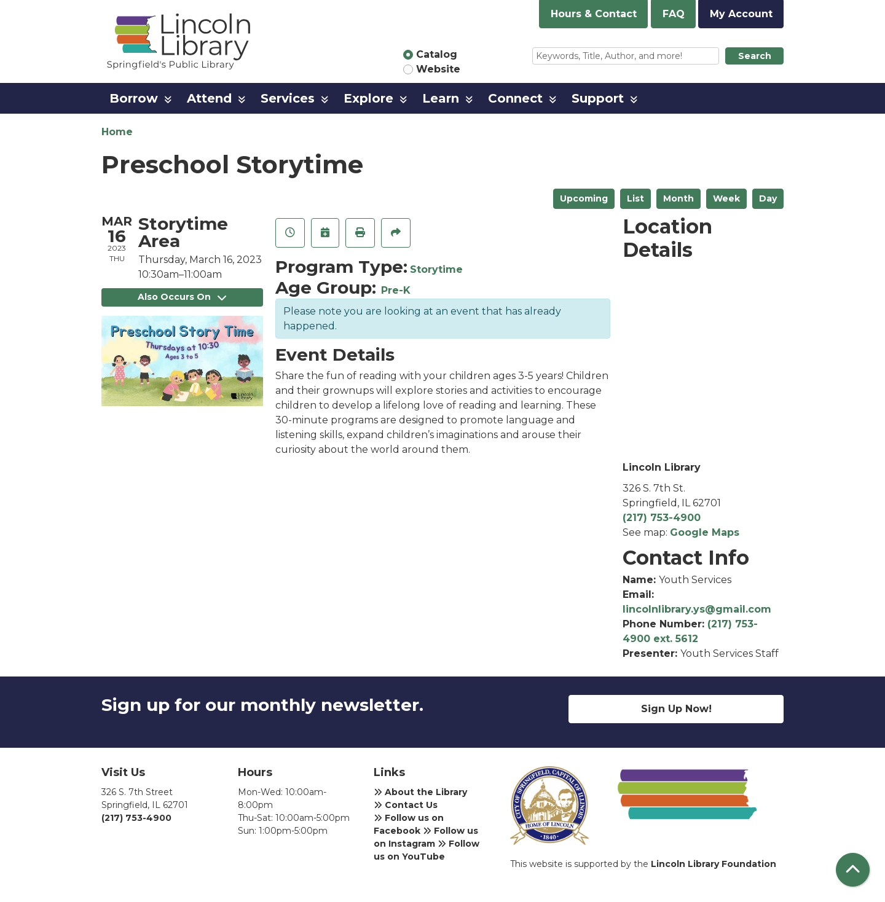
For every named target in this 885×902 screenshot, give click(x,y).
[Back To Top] (853, 870)
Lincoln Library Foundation (713, 863)
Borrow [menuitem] (133, 98)
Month (678, 198)
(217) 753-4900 (662, 518)
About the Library (420, 792)
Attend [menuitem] (209, 98)
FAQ (674, 14)
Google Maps (704, 532)
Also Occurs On (182, 296)
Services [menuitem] (288, 98)
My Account (741, 14)
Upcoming (584, 198)
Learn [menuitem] (440, 98)
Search (754, 55)
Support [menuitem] (598, 98)
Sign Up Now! (676, 709)
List (635, 198)
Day (768, 198)
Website (438, 69)
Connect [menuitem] (515, 98)
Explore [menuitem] (368, 98)
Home (117, 132)
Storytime (436, 269)
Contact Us (406, 804)
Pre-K (396, 290)
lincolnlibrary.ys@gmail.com (697, 609)
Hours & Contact (594, 14)
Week (726, 198)
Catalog (436, 54)
